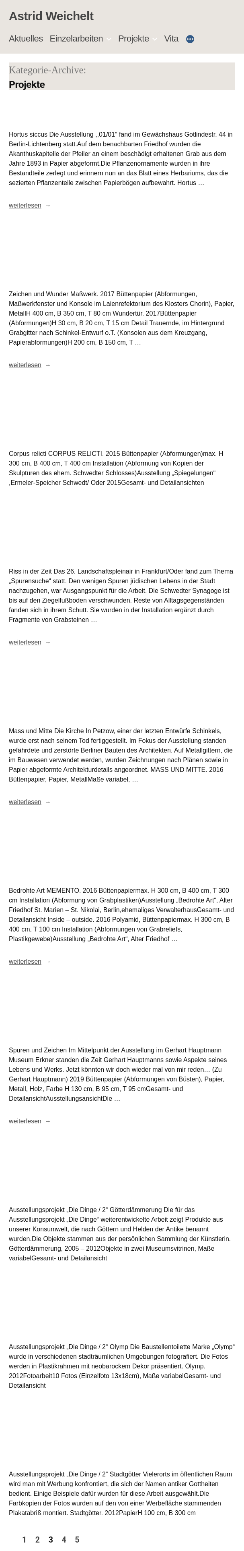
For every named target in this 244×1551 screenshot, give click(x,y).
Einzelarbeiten (76, 38)
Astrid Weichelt (51, 16)
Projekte (133, 38)
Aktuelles (26, 38)
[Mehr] (190, 40)
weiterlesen (25, 205)
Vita (171, 38)
